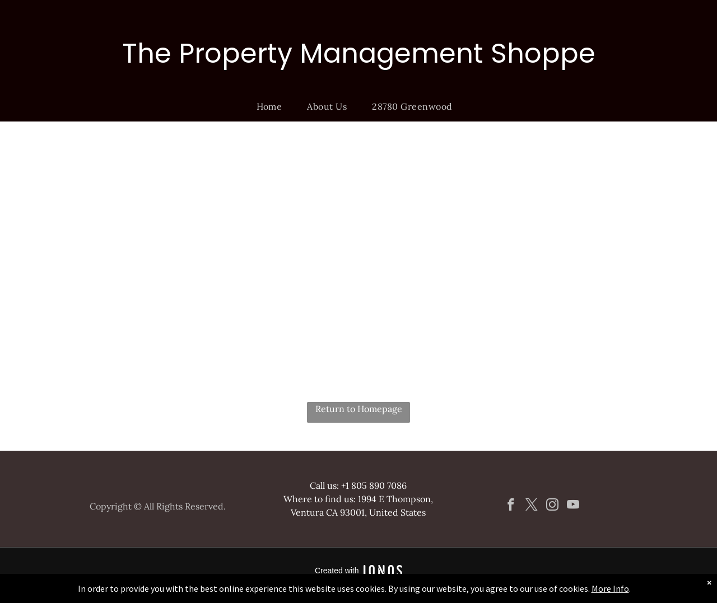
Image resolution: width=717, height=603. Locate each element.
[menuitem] (273, 106)
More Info (610, 588)
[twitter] (531, 506)
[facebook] (510, 506)
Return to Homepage (358, 408)
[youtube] (573, 506)
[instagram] (552, 506)
